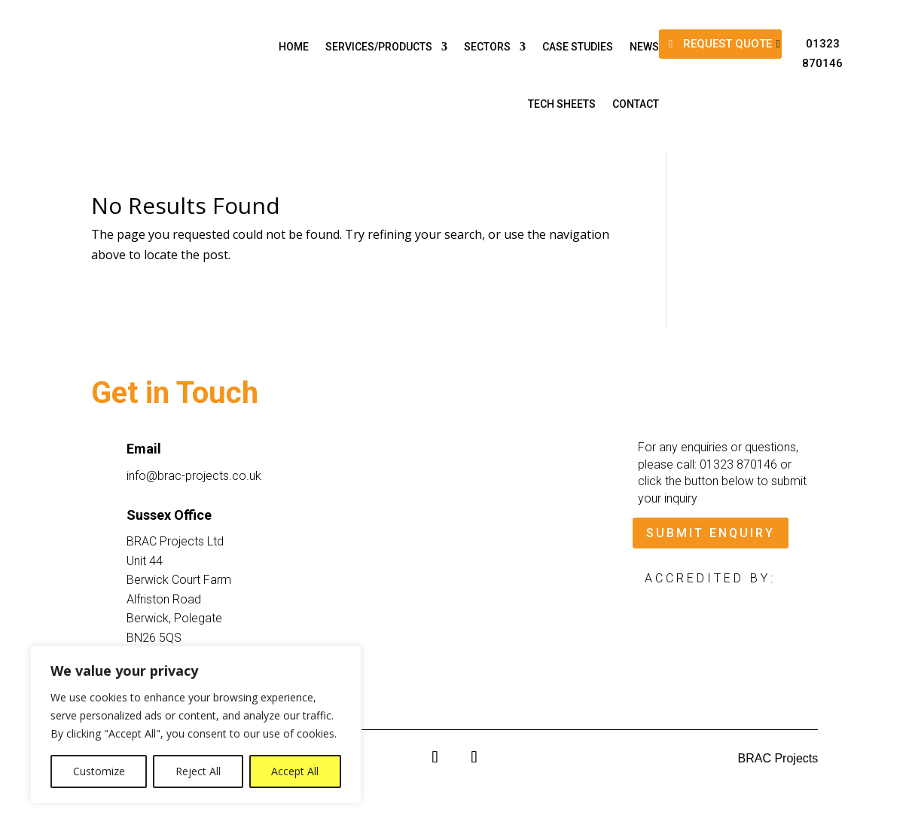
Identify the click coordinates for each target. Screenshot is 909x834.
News (644, 47)
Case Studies (577, 47)
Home (294, 47)
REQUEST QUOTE (727, 43)
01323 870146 (822, 53)
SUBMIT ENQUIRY (710, 533)
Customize (99, 771)
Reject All (198, 771)
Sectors (487, 47)
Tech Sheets (562, 104)
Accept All (295, 771)
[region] (195, 725)
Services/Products (378, 47)
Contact (635, 104)
